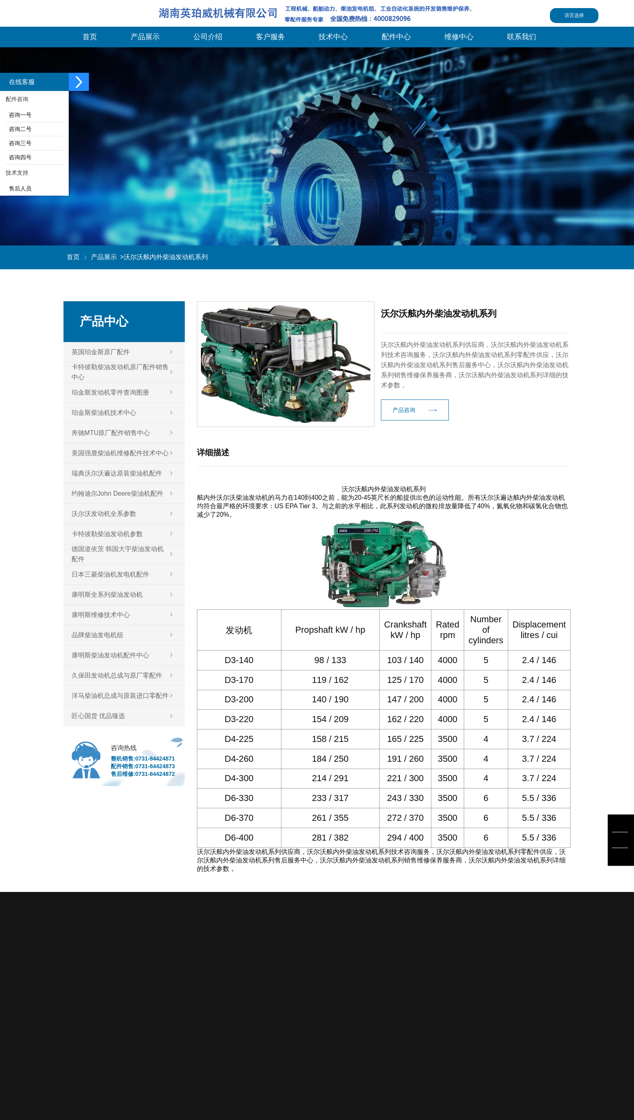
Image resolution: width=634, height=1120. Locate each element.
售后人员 (19, 188)
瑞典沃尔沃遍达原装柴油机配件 (117, 473)
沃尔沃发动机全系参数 (104, 513)
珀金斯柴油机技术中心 (104, 412)
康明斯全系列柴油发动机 (107, 594)
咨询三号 (19, 143)
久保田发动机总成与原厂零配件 (117, 675)
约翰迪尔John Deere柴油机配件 (117, 493)
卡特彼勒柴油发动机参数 (107, 533)
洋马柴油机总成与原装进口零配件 (120, 695)
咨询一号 (19, 115)
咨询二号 (19, 129)
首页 (73, 257)
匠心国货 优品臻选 (98, 715)
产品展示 (104, 257)
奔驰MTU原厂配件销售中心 (111, 432)
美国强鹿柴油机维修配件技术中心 (120, 453)
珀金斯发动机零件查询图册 (110, 392)
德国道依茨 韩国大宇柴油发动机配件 (118, 553)
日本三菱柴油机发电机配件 (110, 574)
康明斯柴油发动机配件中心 (110, 655)
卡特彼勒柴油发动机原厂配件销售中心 (120, 371)
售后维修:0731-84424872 (143, 774)
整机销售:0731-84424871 (143, 758)
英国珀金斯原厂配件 (101, 352)
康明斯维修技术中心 (101, 614)
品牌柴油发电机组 (97, 635)
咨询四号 (19, 157)
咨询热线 (124, 747)
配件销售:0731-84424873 (143, 766)
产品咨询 (404, 410)
